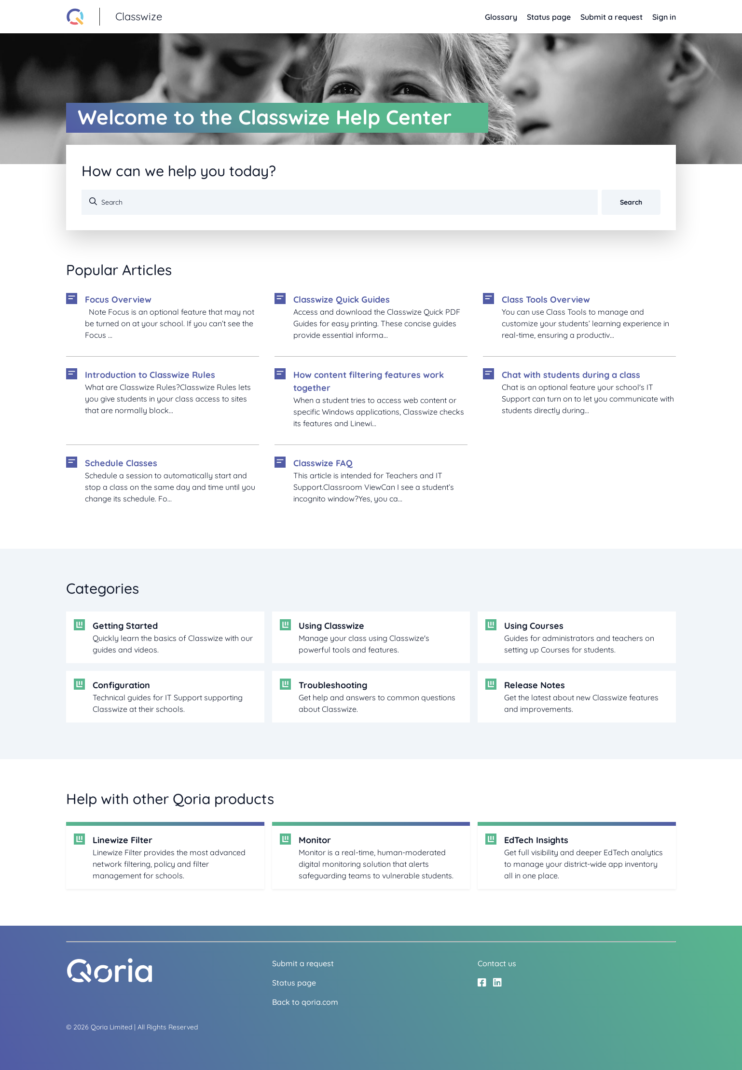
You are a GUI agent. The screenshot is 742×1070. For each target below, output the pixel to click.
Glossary (501, 17)
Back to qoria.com (305, 1002)
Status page (549, 17)
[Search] (340, 202)
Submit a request (611, 17)
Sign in (664, 17)
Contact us (497, 963)
